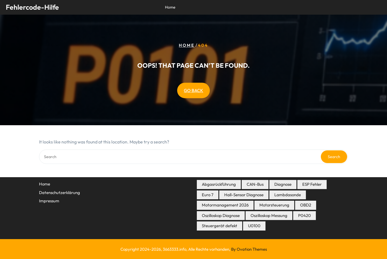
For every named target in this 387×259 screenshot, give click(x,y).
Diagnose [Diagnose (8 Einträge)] (282, 184)
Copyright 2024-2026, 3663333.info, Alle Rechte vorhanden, (193, 249)
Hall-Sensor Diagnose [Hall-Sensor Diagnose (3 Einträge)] (244, 194)
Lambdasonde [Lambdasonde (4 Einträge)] (287, 194)
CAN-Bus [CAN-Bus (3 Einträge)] (255, 184)
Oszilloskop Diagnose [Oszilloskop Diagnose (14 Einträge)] (221, 215)
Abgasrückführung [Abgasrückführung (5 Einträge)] (219, 184)
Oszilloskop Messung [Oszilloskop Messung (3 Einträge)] (269, 215)
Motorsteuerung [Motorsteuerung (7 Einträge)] (274, 205)
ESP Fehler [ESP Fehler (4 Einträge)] (312, 184)
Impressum (49, 200)
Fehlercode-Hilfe (32, 7)
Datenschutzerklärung (59, 192)
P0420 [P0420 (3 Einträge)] (304, 215)
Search (334, 156)
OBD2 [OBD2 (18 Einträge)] (305, 205)
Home (170, 7)
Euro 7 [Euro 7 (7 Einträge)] (207, 194)
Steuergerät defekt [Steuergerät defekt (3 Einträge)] (219, 225)
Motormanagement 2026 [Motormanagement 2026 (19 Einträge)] (225, 205)
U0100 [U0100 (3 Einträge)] (254, 225)
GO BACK (193, 90)
